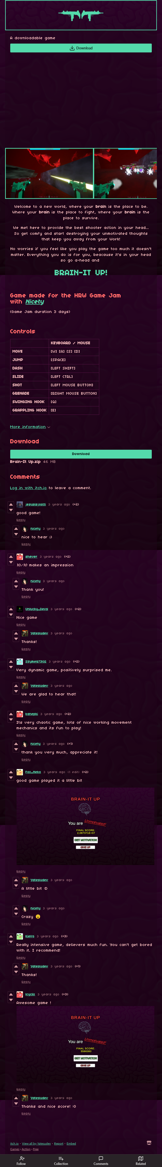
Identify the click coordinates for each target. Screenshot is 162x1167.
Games (14, 1149)
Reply (21, 520)
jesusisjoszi (36, 504)
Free (36, 1149)
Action (26, 1149)
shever (32, 556)
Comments (101, 1161)
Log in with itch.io (28, 488)
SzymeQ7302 (36, 661)
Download (81, 48)
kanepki (32, 714)
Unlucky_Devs (37, 609)
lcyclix (30, 994)
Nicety (35, 302)
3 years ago (59, 504)
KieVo (30, 936)
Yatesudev (39, 633)
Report (58, 1143)
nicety (36, 528)
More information (30, 427)
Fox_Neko (33, 772)
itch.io (14, 1143)
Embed (71, 1143)
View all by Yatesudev (36, 1143)
